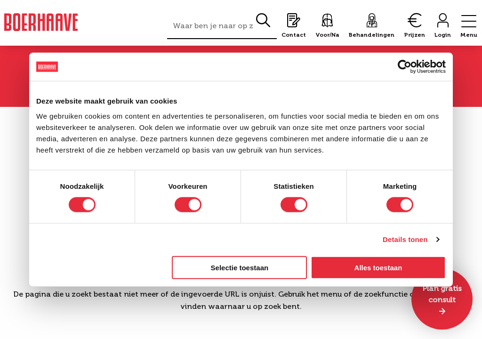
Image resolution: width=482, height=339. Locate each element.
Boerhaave (41, 22)
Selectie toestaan (240, 267)
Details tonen (405, 239)
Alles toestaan (378, 267)
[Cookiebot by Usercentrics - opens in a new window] (404, 67)
